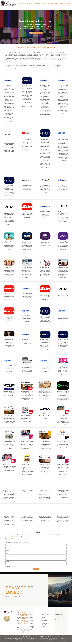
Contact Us (69, 8)
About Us (23, 3)
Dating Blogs (62, 3)
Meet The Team (45, 614)
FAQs (43, 617)
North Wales (31, 626)
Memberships (38, 3)
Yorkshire (31, 629)
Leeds (30, 615)
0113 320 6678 (23, 618)
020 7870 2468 (23, 623)
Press (43, 3)
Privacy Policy (13, 566)
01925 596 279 (25, 617)
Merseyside (31, 624)
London (30, 618)
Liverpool (31, 617)
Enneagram (44, 618)
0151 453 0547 (24, 620)
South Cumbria (32, 627)
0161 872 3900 (47, 72)
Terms (50, 636)
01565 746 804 (24, 615)
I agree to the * (11, 566)
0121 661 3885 (25, 621)
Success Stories (54, 3)
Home (19, 3)
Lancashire (31, 623)
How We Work (30, 3)
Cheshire (31, 614)
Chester (31, 621)
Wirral (30, 630)
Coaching (48, 3)
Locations (68, 3)
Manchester (31, 613)
